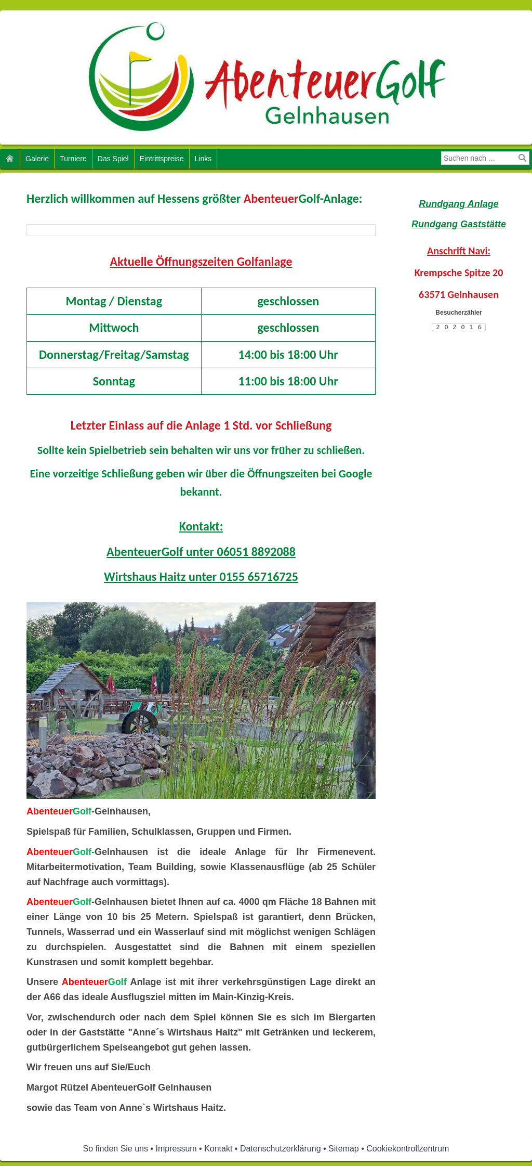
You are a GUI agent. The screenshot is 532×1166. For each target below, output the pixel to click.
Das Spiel (113, 158)
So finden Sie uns (115, 1148)
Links (203, 158)
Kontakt (218, 1148)
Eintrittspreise (162, 158)
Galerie (37, 158)
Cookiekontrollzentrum (407, 1148)
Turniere (73, 158)
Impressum (176, 1148)
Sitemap (343, 1148)
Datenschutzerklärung (280, 1148)
